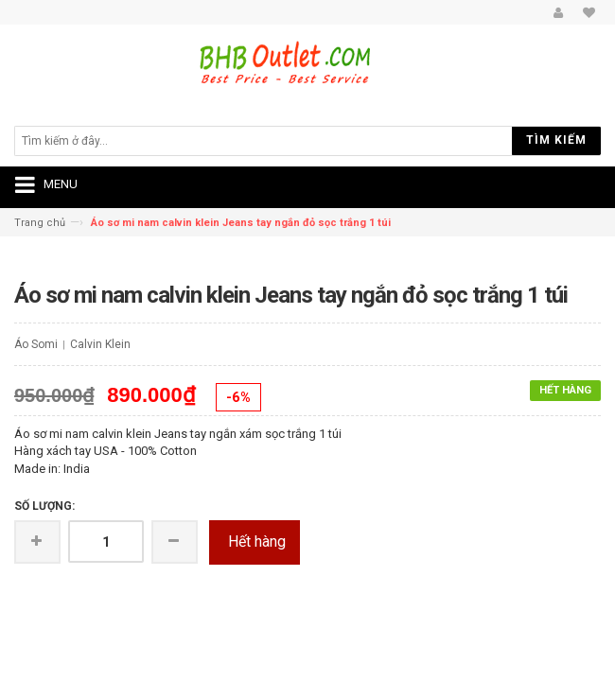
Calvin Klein (100, 344)
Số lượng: (44, 506)
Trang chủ (39, 223)
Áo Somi (36, 344)
